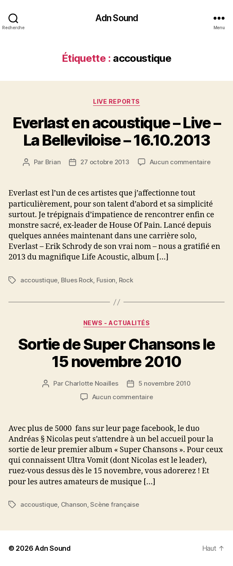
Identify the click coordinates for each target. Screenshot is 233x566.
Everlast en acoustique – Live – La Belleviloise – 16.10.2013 (117, 131)
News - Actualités (116, 322)
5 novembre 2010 (164, 383)
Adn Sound (116, 18)
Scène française (114, 504)
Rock (126, 280)
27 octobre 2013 (104, 162)
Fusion (105, 280)
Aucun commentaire (180, 162)
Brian (53, 162)
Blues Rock (77, 280)
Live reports (116, 101)
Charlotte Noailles (91, 383)
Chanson (74, 504)
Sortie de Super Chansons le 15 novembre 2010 (116, 353)
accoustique (39, 280)
